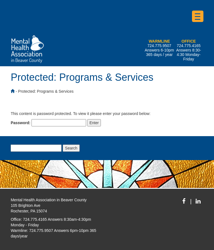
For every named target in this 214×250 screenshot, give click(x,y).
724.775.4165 (189, 45)
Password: (48, 122)
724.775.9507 (159, 45)
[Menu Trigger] (197, 16)
